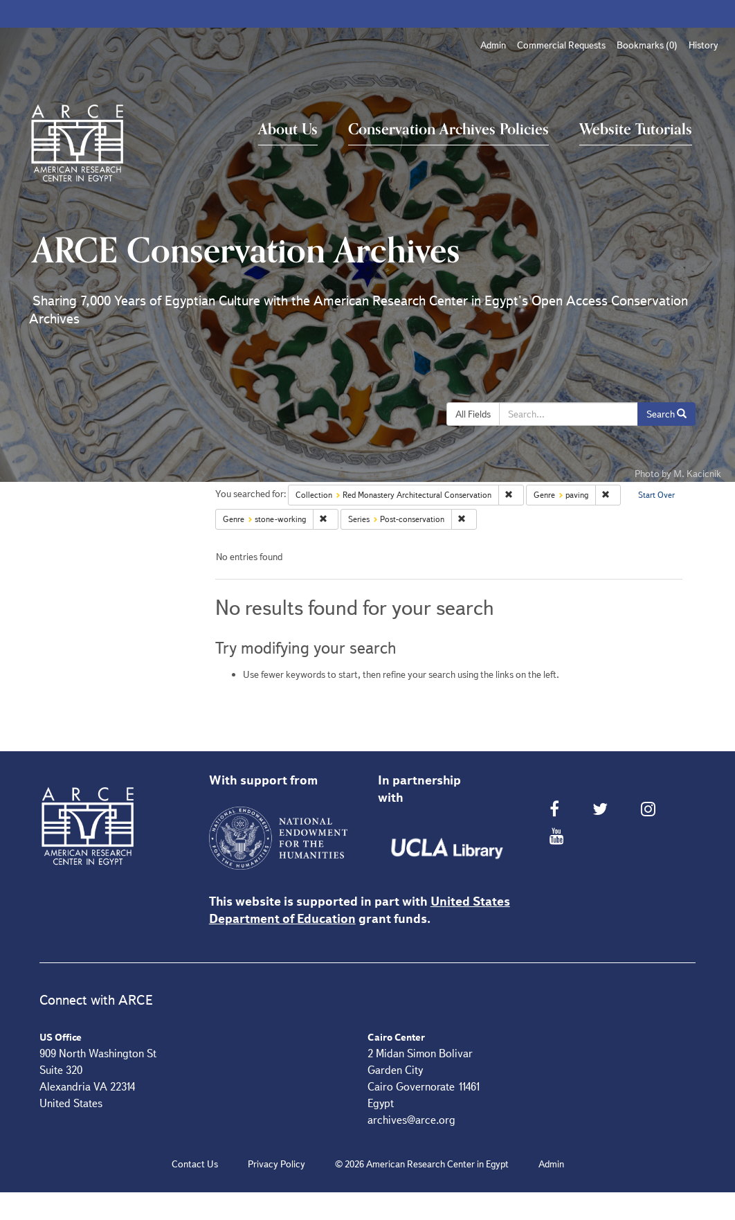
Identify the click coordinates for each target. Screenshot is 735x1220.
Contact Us (195, 1164)
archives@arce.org (411, 1120)
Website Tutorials (635, 129)
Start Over (656, 495)
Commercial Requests (561, 45)
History (703, 45)
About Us (288, 129)
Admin (493, 45)
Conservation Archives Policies (448, 129)
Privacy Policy (276, 1164)
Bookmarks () (647, 45)
